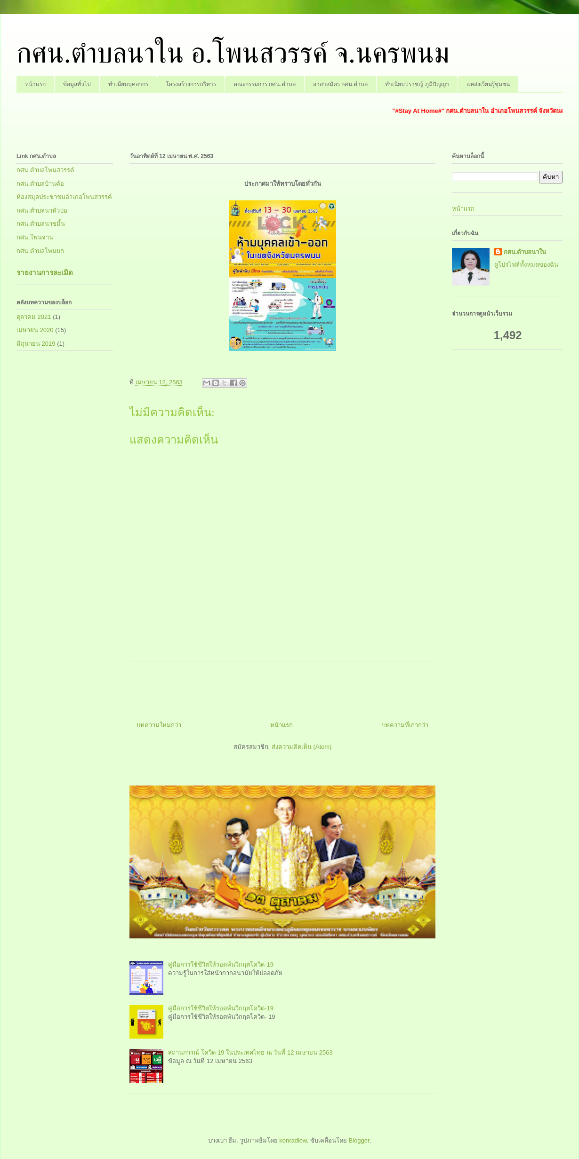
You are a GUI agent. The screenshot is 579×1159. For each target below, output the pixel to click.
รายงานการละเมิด (44, 273)
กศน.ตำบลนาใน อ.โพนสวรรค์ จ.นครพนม (233, 53)
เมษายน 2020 (35, 329)
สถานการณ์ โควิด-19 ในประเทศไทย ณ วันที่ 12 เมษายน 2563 (250, 1052)
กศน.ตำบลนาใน (525, 251)
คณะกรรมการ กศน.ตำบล (264, 84)
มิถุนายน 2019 (36, 343)
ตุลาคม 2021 (33, 316)
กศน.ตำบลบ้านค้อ (40, 183)
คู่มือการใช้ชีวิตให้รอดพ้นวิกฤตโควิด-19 (220, 964)
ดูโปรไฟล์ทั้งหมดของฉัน (526, 264)
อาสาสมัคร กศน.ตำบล (340, 84)
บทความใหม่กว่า (159, 725)
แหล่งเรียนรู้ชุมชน (488, 84)
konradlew (293, 1140)
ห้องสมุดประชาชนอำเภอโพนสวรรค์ (64, 196)
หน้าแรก (35, 84)
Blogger (359, 1140)
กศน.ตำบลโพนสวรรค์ (45, 170)
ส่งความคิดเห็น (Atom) (302, 746)
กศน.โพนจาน (34, 237)
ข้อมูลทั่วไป (77, 84)
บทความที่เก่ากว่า (405, 725)
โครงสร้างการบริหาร (191, 84)
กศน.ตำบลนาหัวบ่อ (41, 210)
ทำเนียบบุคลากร (128, 84)
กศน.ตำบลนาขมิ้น (40, 223)
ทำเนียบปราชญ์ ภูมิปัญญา (417, 84)
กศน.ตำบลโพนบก (40, 250)
